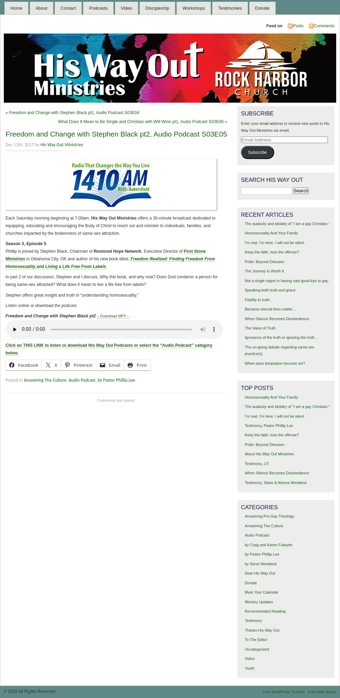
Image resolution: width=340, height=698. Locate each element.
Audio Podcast (82, 380)
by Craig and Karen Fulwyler (269, 545)
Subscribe (257, 152)
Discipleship (157, 8)
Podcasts (98, 8)
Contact (68, 8)
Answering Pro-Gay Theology (269, 516)
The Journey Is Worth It (264, 271)
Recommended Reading (265, 611)
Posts (298, 26)
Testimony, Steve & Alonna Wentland (275, 483)
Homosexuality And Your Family (271, 233)
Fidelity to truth (257, 300)
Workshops (193, 8)
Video (126, 8)
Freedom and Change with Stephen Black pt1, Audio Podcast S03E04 (74, 112)
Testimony (253, 620)
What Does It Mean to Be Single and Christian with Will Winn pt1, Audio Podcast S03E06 (140, 121)
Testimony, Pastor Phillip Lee (269, 426)
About (41, 8)
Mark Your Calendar (261, 592)
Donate (262, 8)
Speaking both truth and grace (270, 290)
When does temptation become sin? (275, 363)
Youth (249, 668)
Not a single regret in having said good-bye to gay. (287, 281)
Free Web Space (322, 692)
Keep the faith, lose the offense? (272, 252)
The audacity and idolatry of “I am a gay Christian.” (287, 224)
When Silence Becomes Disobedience (277, 319)
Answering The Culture (45, 380)
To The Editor (256, 639)
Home (16, 8)
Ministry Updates (259, 602)
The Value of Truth (260, 328)
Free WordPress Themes (283, 692)
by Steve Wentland (261, 564)
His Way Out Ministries (62, 145)
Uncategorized (257, 649)
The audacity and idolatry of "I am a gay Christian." (287, 406)
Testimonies (230, 8)
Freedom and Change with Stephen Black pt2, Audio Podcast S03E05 (116, 134)
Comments (324, 26)
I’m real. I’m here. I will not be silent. (275, 243)
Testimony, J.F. (257, 464)
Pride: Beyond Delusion (264, 262)
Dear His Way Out (260, 573)
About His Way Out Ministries (269, 454)
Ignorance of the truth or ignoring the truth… (282, 337)
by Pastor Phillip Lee (116, 380)
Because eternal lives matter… (270, 309)
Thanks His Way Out (262, 630)
